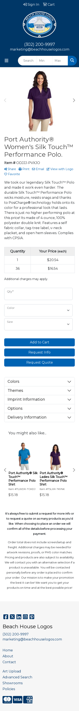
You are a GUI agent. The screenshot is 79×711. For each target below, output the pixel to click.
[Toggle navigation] (6, 61)
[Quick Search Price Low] (44, 60)
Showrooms (13, 683)
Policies (9, 689)
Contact (9, 662)
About (8, 656)
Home (8, 650)
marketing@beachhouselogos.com (39, 49)
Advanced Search (17, 677)
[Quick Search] (27, 60)
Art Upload (12, 671)
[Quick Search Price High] (60, 60)
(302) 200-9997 (39, 44)
